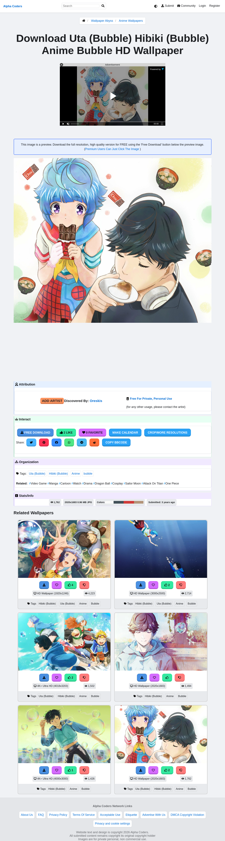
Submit (167, 5)
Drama (87, 483)
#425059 (119, 502)
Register (214, 5)
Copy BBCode (116, 442)
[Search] (103, 6)
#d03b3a (129, 502)
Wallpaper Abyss (102, 20)
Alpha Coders (12, 6)
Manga (53, 483)
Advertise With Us (153, 814)
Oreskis (96, 401)
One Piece (171, 483)
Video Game (38, 483)
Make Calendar (125, 432)
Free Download (35, 432)
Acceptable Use (110, 814)
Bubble (95, 603)
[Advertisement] (112, 352)
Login (202, 5)
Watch (77, 483)
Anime (76, 473)
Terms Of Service (84, 814)
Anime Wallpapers (131, 20)
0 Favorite (92, 432)
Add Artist (52, 401)
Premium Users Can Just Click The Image (112, 149)
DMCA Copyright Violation (187, 814)
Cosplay (117, 483)
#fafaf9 (109, 502)
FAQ (41, 814)
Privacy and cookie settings (112, 823)
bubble (88, 473)
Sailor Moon (133, 483)
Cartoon (65, 483)
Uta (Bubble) (37, 473)
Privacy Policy (58, 814)
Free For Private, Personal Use (151, 398)
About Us (27, 814)
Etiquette (131, 814)
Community (186, 5)
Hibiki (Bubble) (58, 473)
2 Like (66, 432)
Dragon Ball (102, 483)
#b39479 (139, 502)
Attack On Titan (153, 483)
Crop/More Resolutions (167, 432)
